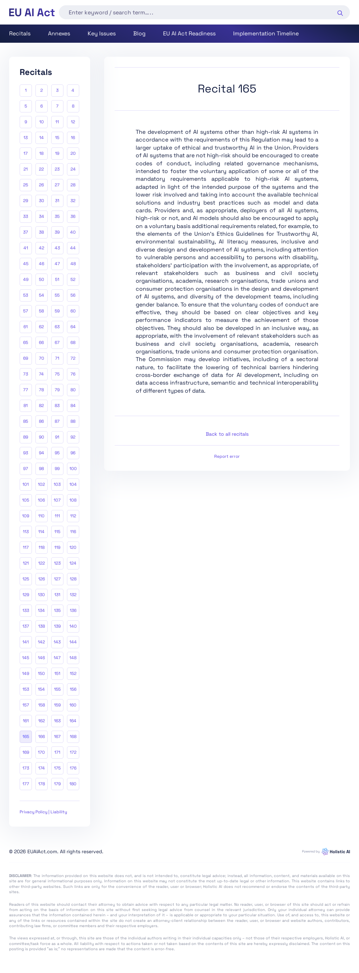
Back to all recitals (227, 434)
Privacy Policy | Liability (43, 812)
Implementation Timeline (266, 33)
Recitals (20, 33)
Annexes (59, 33)
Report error (227, 456)
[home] (32, 12)
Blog (139, 33)
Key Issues (102, 33)
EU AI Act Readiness (189, 33)
